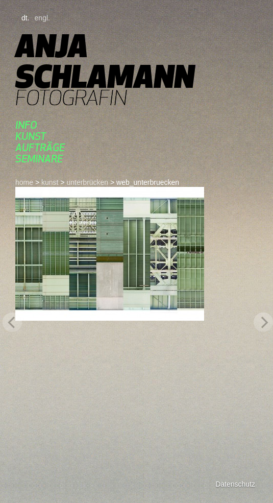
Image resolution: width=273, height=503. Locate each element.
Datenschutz (235, 484)
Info (26, 125)
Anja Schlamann (104, 61)
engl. (42, 18)
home (24, 182)
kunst (30, 136)
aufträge (40, 147)
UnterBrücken (87, 182)
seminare (39, 158)
